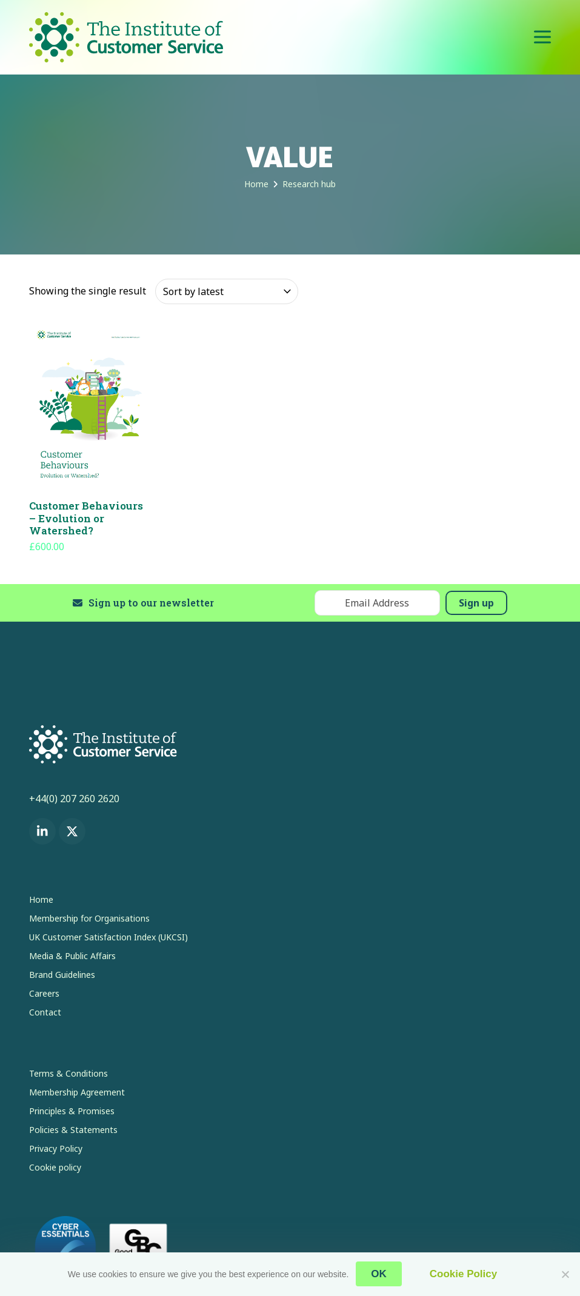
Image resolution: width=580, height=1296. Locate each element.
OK (379, 1274)
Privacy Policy (55, 1148)
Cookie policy (55, 1167)
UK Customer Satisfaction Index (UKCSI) (108, 937)
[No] (565, 1274)
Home (41, 899)
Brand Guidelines (62, 974)
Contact (45, 1012)
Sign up (476, 603)
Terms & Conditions (68, 1073)
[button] (542, 37)
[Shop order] (227, 291)
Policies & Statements (73, 1129)
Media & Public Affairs (72, 956)
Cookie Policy (462, 1274)
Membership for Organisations (89, 918)
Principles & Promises (72, 1111)
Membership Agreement (77, 1092)
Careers (44, 993)
